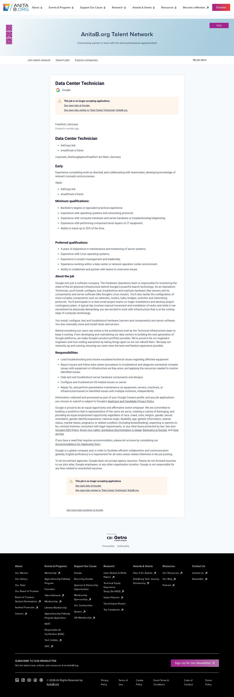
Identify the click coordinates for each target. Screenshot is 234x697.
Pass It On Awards (145, 573)
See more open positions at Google (85, 510)
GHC (49, 646)
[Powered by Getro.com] (117, 537)
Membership (53, 601)
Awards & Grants (143, 7)
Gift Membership (85, 617)
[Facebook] (9, 34)
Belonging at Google (155, 430)
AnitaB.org (53, 684)
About (37, 7)
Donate (78, 573)
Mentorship (53, 573)
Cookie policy (123, 546)
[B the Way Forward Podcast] (41, 680)
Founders (50, 589)
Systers (80, 611)
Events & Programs (61, 7)
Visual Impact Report (114, 603)
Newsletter (200, 579)
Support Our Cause (93, 7)
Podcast (169, 585)
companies (86, 60)
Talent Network (55, 595)
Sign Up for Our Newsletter (195, 663)
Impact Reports (114, 597)
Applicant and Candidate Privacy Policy (131, 401)
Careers (21, 613)
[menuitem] (120, 145)
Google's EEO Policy (67, 430)
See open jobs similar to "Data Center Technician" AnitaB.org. (96, 110)
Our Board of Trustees (27, 591)
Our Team (20, 585)
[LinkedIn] (9, 41)
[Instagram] (9, 28)
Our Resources (173, 573)
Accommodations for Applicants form (77, 444)
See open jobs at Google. (77, 105)
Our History (21, 579)
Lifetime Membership (56, 607)
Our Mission (21, 573)
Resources (169, 7)
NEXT (48, 623)
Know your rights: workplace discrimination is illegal (110, 430)
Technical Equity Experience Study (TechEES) (114, 587)
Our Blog (169, 579)
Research (119, 7)
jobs (63, 60)
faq (219, 25)
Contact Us (200, 573)
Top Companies (114, 609)
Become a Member (196, 7)
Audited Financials (27, 607)
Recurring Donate (83, 579)
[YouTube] (29, 680)
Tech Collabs (53, 640)
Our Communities (83, 605)
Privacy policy (108, 546)
